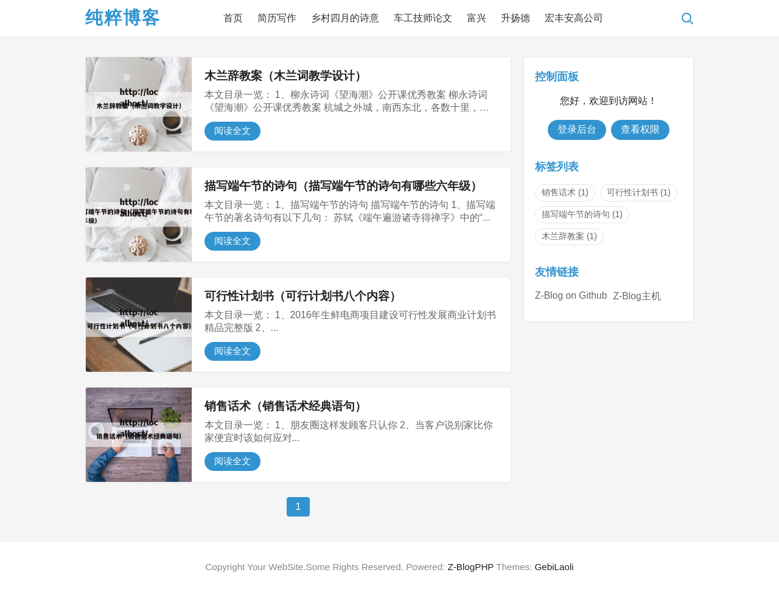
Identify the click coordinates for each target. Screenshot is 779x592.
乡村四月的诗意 (345, 18)
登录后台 (576, 129)
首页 (233, 18)
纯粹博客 (123, 17)
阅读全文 (232, 130)
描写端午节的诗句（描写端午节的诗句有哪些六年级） (343, 185)
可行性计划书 (639, 192)
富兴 (476, 18)
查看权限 (640, 129)
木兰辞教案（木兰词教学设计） (285, 75)
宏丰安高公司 (574, 18)
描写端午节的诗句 (582, 214)
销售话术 (565, 192)
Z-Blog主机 (636, 296)
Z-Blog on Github (571, 295)
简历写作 (276, 18)
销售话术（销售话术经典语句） (285, 406)
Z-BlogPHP (471, 567)
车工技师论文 (423, 18)
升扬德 (515, 18)
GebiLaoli (553, 567)
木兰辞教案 (569, 236)
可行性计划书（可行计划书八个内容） (302, 296)
